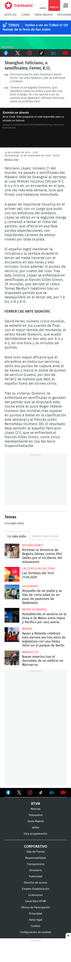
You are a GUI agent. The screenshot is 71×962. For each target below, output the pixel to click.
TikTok (41, 53)
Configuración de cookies (35, 932)
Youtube (65, 53)
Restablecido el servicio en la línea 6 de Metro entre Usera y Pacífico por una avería (12, 615)
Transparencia (35, 864)
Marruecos (30, 652)
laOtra (35, 827)
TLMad (25, 14)
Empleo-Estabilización (35, 889)
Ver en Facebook (8, 793)
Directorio (35, 870)
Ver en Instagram (30, 792)
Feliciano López (14, 523)
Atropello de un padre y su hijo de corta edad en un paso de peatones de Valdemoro (12, 592)
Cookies (35, 926)
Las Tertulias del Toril (38, 568)
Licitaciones (35, 895)
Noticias (11, 14)
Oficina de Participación (35, 907)
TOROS (13, 25)
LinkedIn (53, 53)
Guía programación (35, 833)
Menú (65, 5)
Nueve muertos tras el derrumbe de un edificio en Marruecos (12, 657)
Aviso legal (35, 919)
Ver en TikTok (41, 793)
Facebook (6, 53)
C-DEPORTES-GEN (35, 42)
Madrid (27, 628)
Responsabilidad (35, 858)
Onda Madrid (43, 14)
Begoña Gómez (32, 545)
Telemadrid (36, 815)
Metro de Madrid (34, 609)
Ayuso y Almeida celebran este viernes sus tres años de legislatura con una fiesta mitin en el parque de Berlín (12, 634)
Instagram (30, 53)
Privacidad (35, 913)
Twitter (18, 53)
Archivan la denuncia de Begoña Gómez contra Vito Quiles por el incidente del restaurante (12, 551)
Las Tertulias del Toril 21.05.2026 (12, 574)
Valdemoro (30, 586)
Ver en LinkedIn (51, 792)
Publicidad (35, 876)
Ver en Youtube (62, 792)
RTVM (35, 804)
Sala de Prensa (35, 851)
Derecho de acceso (35, 882)
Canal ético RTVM (35, 901)
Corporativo (35, 846)
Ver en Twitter (19, 793)
